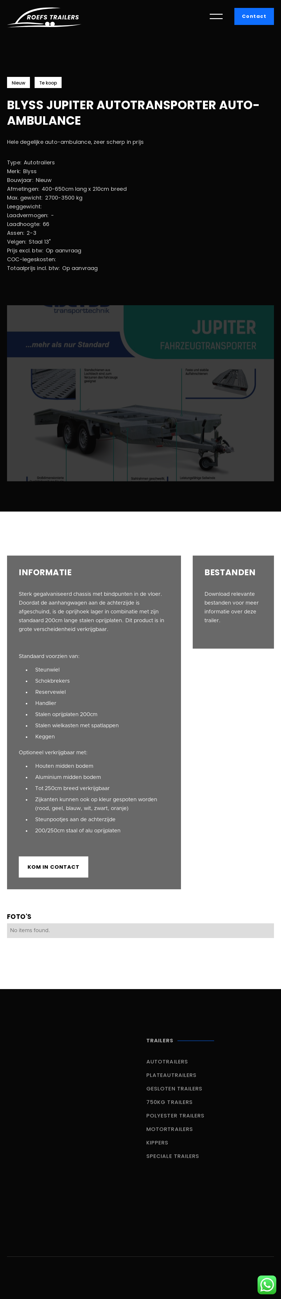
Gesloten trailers (174, 1094)
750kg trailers (169, 1108)
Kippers (157, 1148)
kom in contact (53, 867)
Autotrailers (167, 1067)
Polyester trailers (175, 1121)
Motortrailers (169, 1135)
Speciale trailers (172, 1162)
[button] (216, 16)
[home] (44, 16)
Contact (254, 16)
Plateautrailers (171, 1081)
